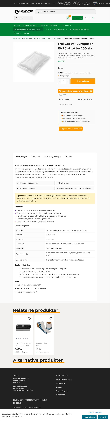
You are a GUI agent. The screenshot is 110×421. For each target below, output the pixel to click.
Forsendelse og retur (64, 379)
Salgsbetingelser (62, 391)
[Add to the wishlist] (29, 318)
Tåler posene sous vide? (27, 292)
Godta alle (103, 417)
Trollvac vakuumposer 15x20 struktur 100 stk (80, 38)
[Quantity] (63, 81)
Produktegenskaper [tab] (52, 157)
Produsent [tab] (35, 157)
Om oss (59, 387)
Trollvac (54, 38)
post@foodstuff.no (26, 390)
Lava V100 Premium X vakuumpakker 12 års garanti (23, 344)
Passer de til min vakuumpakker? (31, 288)
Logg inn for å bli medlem (70, 129)
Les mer (61, 61)
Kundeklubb (60, 395)
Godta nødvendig (89, 417)
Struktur (61, 38)
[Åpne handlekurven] (68, 18)
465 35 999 (20, 388)
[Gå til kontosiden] (77, 18)
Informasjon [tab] (21, 157)
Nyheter (17, 25)
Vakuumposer (46, 38)
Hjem (15, 38)
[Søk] (65, 11)
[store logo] (23, 12)
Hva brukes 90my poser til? (29, 285)
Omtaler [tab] (68, 157)
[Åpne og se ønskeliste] (89, 18)
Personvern (60, 383)
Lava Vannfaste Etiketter (41, 344)
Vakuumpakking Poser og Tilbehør (29, 38)
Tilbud (26, 33)
